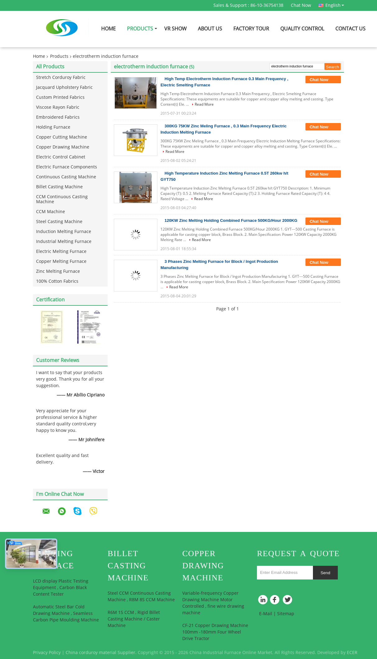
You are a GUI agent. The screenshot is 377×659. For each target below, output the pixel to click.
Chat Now (301, 5)
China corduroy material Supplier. (102, 652)
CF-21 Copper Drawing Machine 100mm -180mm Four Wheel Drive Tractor (215, 632)
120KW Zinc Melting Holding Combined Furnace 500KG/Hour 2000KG (231, 220)
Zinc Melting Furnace (58, 271)
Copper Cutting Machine (61, 137)
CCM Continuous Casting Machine (62, 199)
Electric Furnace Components (66, 167)
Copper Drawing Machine (62, 147)
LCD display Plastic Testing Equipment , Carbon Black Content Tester (60, 588)
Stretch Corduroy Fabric (61, 77)
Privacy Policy (47, 652)
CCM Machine (50, 211)
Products (140, 29)
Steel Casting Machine (59, 221)
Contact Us (350, 29)
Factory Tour (251, 29)
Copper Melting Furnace (61, 261)
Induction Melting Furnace (63, 231)
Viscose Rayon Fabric (57, 107)
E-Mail (265, 613)
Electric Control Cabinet (60, 157)
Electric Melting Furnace (61, 251)
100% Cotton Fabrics (57, 281)
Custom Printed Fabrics (60, 97)
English (334, 5)
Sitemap (285, 613)
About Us (210, 29)
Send (325, 572)
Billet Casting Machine (59, 187)
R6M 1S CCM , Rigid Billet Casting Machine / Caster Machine (134, 619)
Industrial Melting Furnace (63, 241)
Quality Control (302, 29)
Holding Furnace (53, 127)
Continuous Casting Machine (66, 177)
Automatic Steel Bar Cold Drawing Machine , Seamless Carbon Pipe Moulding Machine (66, 613)
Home (108, 29)
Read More (204, 104)
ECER (352, 652)
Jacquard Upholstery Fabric (64, 87)
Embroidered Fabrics (58, 117)
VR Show (175, 29)
